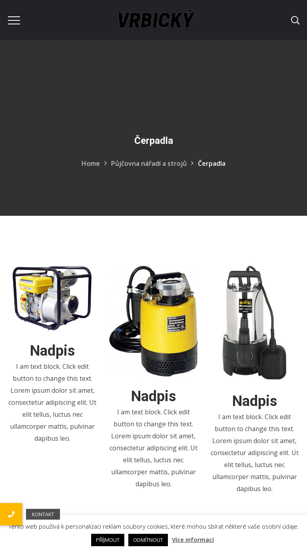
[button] (11, 514)
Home (91, 163)
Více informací (193, 539)
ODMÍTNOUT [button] (148, 539)
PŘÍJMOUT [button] (108, 539)
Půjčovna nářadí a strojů (149, 163)
